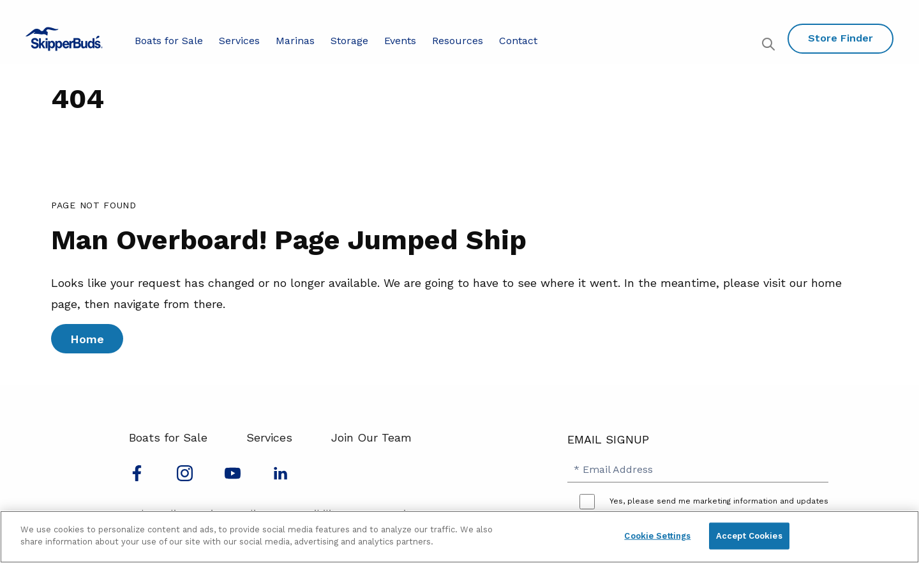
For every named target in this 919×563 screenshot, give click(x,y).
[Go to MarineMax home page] (64, 39)
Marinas (295, 41)
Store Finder (840, 38)
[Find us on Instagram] (185, 477)
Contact (518, 41)
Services (239, 41)
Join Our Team (371, 437)
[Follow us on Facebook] (137, 477)
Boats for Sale (169, 41)
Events (400, 41)
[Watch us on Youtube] (233, 477)
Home (87, 339)
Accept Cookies (749, 536)
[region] (459, 537)
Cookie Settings (657, 536)
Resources (457, 41)
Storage (349, 41)
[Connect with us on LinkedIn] (280, 477)
